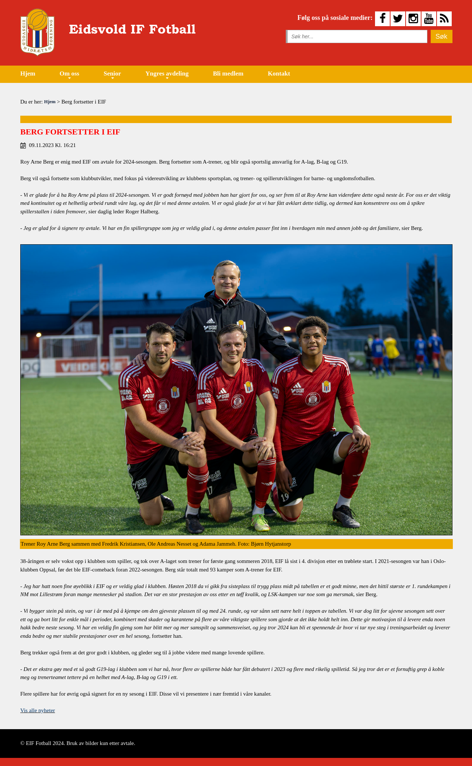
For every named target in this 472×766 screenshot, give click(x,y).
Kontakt (279, 73)
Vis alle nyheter (37, 710)
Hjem (27, 73)
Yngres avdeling (166, 73)
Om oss (69, 73)
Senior (112, 73)
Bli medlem (228, 73)
